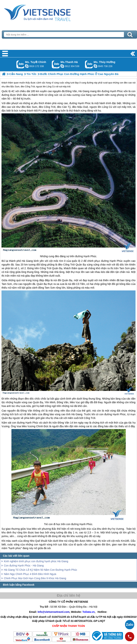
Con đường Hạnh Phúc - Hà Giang (24, 565)
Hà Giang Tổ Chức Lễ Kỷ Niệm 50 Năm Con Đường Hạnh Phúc (40, 569)
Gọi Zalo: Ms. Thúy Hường (89, 64)
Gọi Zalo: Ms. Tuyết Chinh (20, 64)
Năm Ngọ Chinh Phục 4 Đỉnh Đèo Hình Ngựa (30, 574)
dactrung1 (95, 66)
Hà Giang (83, 91)
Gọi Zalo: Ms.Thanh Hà (56, 64)
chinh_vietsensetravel (27, 66)
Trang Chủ (46, 12)
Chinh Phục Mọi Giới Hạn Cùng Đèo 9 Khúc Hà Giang (35, 578)
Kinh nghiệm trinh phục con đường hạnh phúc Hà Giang (36, 561)
